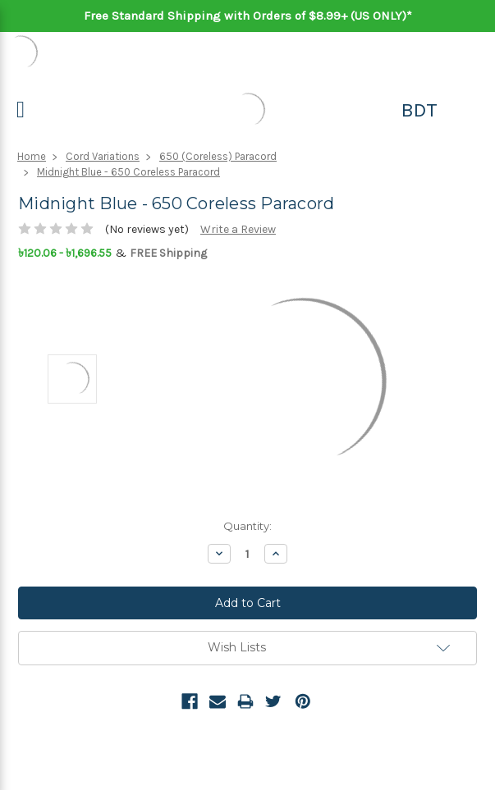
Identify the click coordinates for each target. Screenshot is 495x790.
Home (31, 156)
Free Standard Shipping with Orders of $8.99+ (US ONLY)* (248, 15)
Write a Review (238, 229)
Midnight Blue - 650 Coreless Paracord (128, 172)
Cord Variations (103, 156)
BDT (419, 109)
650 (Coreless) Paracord (218, 156)
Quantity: (247, 525)
